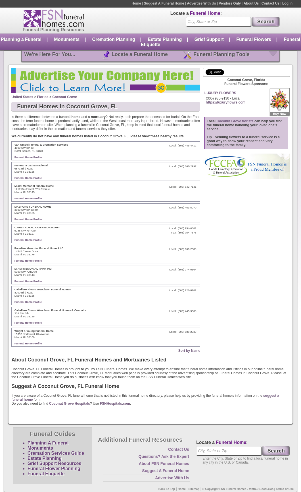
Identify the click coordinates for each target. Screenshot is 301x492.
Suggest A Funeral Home (164, 3)
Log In (287, 3)
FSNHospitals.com (115, 404)
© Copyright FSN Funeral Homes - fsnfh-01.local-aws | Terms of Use (248, 489)
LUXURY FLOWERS (220, 93)
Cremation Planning (113, 39)
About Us (251, 3)
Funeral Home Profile (28, 157)
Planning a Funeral (21, 39)
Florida (43, 97)
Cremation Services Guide (56, 453)
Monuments (67, 39)
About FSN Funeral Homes (164, 463)
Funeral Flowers (253, 39)
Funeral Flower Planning (54, 468)
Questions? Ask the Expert (164, 456)
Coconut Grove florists (235, 121)
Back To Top (166, 489)
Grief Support (209, 39)
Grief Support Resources (54, 463)
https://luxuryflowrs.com (225, 102)
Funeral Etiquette (46, 473)
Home (136, 3)
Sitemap (194, 489)
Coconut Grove (64, 97)
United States (22, 97)
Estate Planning (165, 39)
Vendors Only (230, 3)
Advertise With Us (201, 3)
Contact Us (270, 3)
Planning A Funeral (48, 443)
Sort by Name (189, 351)
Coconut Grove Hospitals (69, 404)
